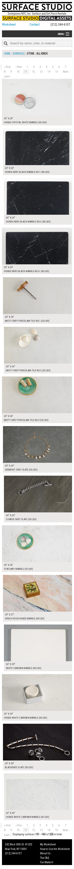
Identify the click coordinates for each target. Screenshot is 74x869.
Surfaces (19, 53)
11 (25, 71)
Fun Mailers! (46, 862)
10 (18, 71)
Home (7, 53)
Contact (35, 24)
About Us (45, 853)
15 (56, 71)
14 (49, 71)
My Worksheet (48, 844)
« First (7, 66)
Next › (66, 71)
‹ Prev (19, 66)
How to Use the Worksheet (55, 849)
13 (41, 71)
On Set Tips (46, 866)
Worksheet (9, 24)
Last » (7, 76)
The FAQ (44, 857)
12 (33, 71)
